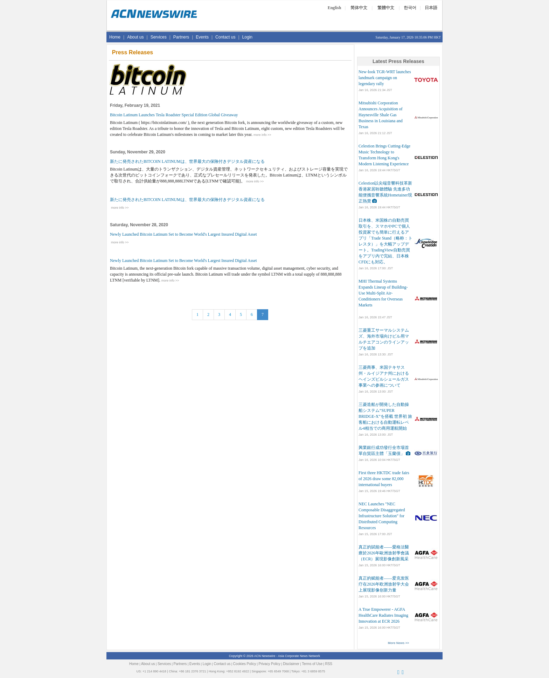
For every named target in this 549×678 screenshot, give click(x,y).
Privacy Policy (269, 664)
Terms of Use (312, 664)
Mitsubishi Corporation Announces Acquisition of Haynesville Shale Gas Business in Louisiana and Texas (381, 115)
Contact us (225, 37)
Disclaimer (291, 664)
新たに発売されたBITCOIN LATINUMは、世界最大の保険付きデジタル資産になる (187, 161)
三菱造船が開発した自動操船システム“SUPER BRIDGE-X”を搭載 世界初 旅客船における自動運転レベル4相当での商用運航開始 (385, 416)
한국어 (410, 7)
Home (114, 37)
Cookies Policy (244, 664)
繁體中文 (385, 7)
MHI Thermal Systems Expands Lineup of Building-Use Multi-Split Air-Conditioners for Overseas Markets (383, 293)
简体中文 (358, 7)
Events (202, 37)
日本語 (431, 7)
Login (247, 37)
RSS (328, 664)
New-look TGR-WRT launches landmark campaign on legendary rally (385, 77)
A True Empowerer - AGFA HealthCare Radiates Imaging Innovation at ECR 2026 (383, 615)
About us (135, 37)
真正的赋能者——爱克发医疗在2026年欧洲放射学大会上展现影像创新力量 (384, 584)
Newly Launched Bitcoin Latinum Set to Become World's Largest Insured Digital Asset (183, 234)
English (334, 7)
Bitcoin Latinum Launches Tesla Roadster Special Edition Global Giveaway (174, 114)
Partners (181, 37)
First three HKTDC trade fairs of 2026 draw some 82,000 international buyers (384, 478)
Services (159, 37)
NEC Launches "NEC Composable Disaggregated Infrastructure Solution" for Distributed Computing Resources (382, 515)
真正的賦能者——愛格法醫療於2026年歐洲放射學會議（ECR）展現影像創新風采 (384, 553)
